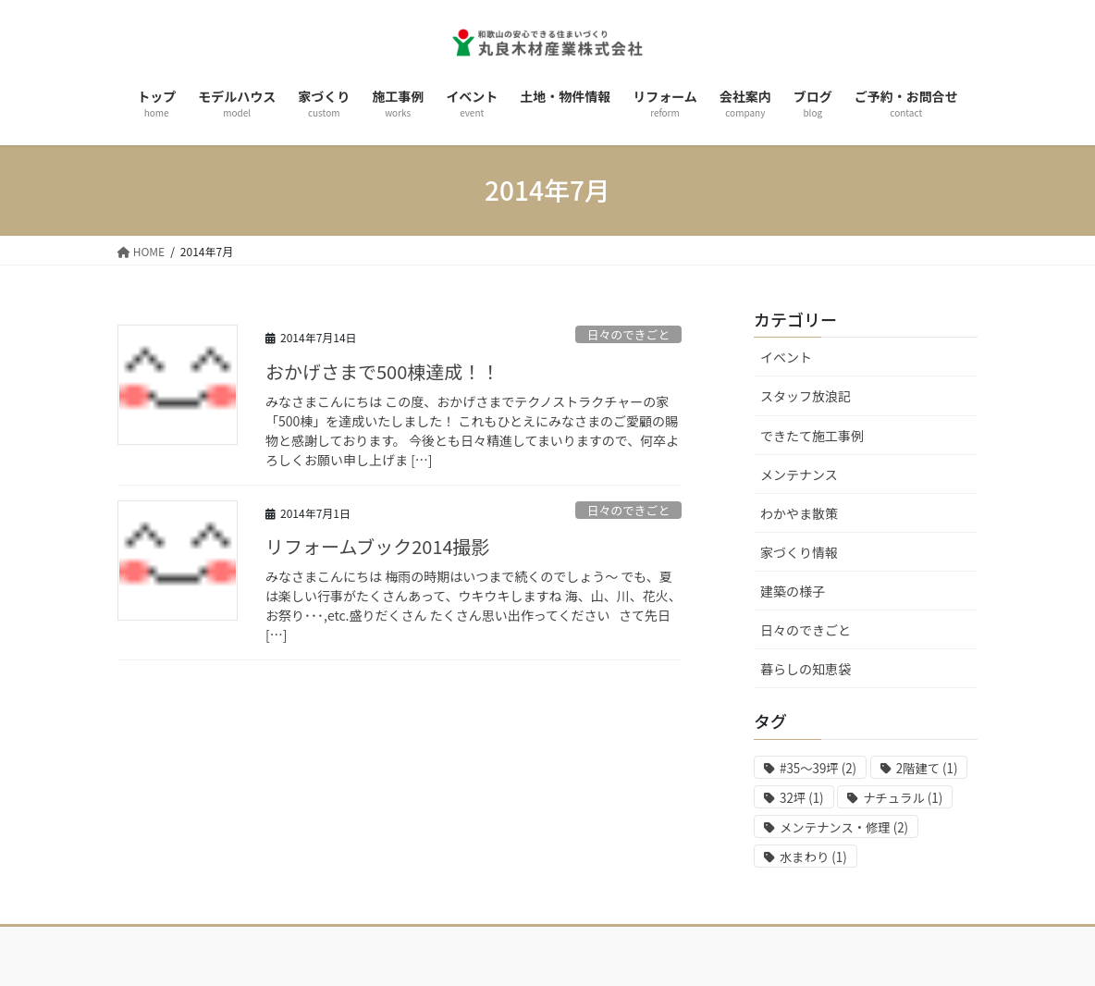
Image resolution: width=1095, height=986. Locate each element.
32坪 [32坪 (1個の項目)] (802, 798)
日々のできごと (629, 334)
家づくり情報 (799, 552)
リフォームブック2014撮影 (377, 546)
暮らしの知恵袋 (805, 668)
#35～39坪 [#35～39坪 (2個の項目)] (818, 768)
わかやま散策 (799, 513)
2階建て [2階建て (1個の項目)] (927, 768)
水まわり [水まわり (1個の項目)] (813, 857)
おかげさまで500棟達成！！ (382, 371)
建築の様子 (792, 591)
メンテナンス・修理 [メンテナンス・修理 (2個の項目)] (844, 827)
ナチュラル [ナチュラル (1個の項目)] (902, 798)
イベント (786, 357)
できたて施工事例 (812, 435)
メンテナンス (799, 474)
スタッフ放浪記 (805, 396)
